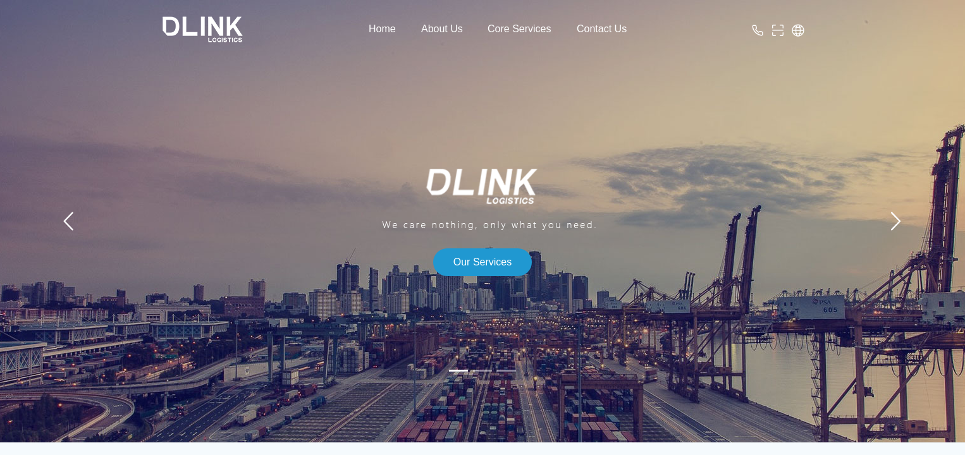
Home (382, 28)
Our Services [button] (482, 262)
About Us (442, 28)
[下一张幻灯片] (895, 221)
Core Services (519, 28)
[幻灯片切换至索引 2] (482, 371)
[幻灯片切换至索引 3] (506, 371)
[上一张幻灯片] (69, 221)
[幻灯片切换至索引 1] (458, 371)
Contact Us (602, 28)
